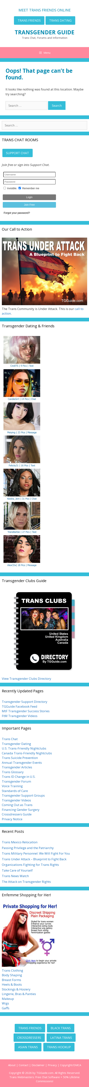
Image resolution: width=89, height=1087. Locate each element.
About (12, 1065)
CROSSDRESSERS (29, 1037)
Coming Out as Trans (17, 805)
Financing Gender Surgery (20, 809)
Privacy (52, 1065)
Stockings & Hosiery (16, 989)
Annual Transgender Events (22, 762)
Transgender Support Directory (24, 701)
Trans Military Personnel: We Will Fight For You (36, 853)
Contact (23, 1065)
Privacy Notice (12, 819)
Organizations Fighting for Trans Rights (30, 865)
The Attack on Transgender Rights (26, 881)
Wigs (5, 1003)
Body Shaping (12, 975)
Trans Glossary (13, 772)
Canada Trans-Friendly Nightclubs (27, 753)
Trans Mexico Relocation (19, 842)
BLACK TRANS (61, 1028)
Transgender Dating (16, 744)
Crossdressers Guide (17, 814)
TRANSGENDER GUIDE (44, 32)
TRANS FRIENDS (29, 20)
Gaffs (5, 1008)
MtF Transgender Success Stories (26, 711)
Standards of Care (15, 791)
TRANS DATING (60, 20)
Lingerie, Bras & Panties (19, 994)
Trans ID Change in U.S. (18, 776)
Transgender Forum (16, 781)
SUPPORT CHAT (17, 153)
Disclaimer (38, 1065)
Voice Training (12, 786)
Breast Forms (11, 980)
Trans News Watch (15, 876)
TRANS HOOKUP (59, 1047)
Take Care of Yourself (17, 870)
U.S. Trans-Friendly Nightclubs (24, 748)
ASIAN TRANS (28, 1047)
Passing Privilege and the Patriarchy (28, 848)
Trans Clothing (12, 970)
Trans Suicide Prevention (20, 758)
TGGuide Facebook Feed (19, 706)
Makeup (8, 999)
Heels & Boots (12, 984)
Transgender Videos (16, 800)
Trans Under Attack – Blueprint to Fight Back (34, 859)
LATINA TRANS (61, 1037)
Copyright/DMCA (70, 1065)
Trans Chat (10, 739)
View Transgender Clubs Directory (26, 678)
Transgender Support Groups (23, 795)
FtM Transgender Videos (19, 716)
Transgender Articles (17, 767)
